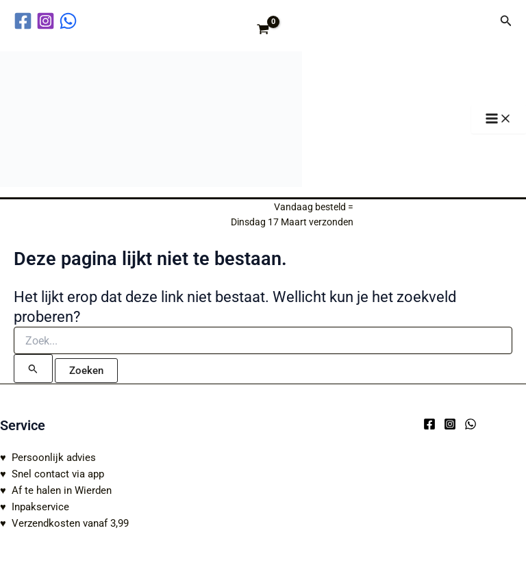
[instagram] (47, 21)
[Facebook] (429, 424)
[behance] (70, 21)
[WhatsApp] (470, 424)
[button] (506, 20)
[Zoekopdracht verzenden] (33, 368)
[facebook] (25, 21)
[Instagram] (450, 424)
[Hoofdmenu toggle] (498, 119)
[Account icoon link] (480, 20)
